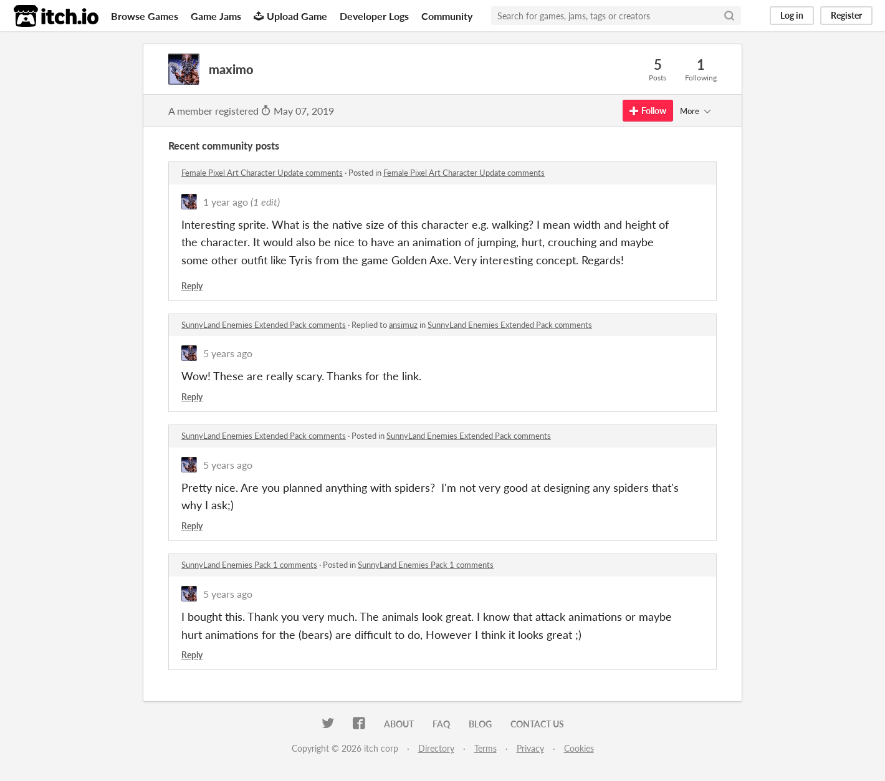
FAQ (441, 724)
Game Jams (216, 16)
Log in (791, 15)
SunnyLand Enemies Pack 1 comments (249, 565)
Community (446, 16)
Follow (647, 110)
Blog (480, 724)
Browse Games (144, 16)
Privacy (530, 748)
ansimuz (403, 325)
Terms (485, 748)
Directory (436, 748)
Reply (192, 285)
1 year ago (225, 202)
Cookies (579, 748)
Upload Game (290, 16)
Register (846, 15)
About (399, 724)
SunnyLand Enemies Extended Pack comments (263, 325)
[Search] (729, 15)
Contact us (537, 724)
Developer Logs (374, 16)
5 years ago (227, 353)
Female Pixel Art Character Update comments (262, 173)
